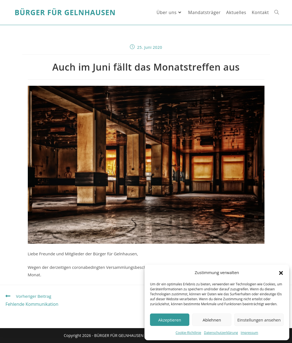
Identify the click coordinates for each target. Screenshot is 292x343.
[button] (281, 272)
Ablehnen (212, 320)
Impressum (249, 332)
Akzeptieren (169, 320)
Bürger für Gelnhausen (65, 12)
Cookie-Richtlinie (188, 332)
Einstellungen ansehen (259, 320)
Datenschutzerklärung (221, 332)
